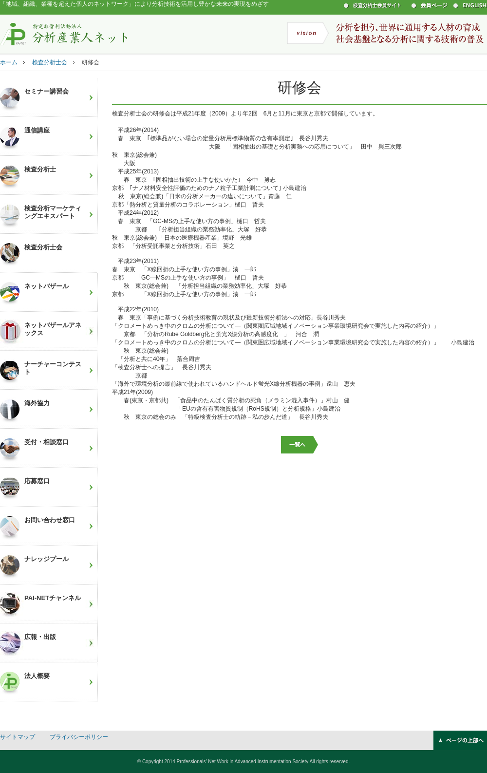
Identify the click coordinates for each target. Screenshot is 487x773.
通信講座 (37, 130)
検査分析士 (40, 169)
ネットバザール (46, 286)
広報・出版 (40, 637)
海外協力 (37, 403)
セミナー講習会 (46, 91)
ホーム (9, 62)
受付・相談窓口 (46, 442)
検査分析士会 (49, 62)
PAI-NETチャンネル (52, 598)
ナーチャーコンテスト (52, 368)
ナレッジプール (46, 559)
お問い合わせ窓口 (49, 520)
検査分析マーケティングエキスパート (52, 212)
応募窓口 (37, 481)
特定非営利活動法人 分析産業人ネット (64, 33)
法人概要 (37, 675)
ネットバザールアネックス (52, 329)
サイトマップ (17, 737)
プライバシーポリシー (79, 737)
